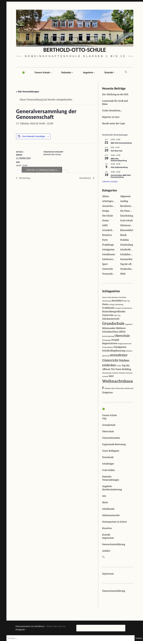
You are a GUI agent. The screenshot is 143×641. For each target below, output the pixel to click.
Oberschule (108, 431)
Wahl (123, 273)
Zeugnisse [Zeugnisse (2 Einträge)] (107, 392)
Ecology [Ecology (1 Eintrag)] (111, 304)
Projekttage (108, 244)
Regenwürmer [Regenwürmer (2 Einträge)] (110, 343)
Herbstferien (85, 178)
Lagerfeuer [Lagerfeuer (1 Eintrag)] (128, 324)
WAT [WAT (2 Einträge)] (111, 376)
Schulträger (108, 463)
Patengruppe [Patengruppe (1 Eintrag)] (106, 340)
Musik (123, 235)
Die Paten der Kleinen (131, 210)
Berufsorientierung (130, 205)
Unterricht (107, 268)
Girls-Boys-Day (116, 151)
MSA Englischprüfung (119, 167)
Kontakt (108, 72)
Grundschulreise (110, 230)
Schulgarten (108, 249)
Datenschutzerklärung (113, 544)
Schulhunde (108, 508)
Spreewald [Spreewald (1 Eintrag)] (105, 356)
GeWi (105, 225)
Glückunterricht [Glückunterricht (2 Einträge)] (110, 318)
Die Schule (107, 215)
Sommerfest (126, 259)
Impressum (108, 537)
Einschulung (126, 215)
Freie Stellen (108, 470)
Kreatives (107, 235)
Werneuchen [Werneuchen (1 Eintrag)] (120, 388)
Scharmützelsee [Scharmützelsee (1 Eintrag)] (107, 347)
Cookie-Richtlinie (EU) (115, 629)
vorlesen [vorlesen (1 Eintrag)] (105, 376)
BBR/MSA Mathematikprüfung (119, 160)
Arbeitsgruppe (109, 201)
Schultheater (108, 254)
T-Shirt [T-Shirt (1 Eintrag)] (118, 366)
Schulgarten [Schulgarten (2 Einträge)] (119, 346)
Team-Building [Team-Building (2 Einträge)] (123, 369)
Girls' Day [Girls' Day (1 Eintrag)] (117, 315)
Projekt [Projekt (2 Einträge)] (115, 339)
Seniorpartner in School (114, 521)
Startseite (94, 626)
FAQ (104, 418)
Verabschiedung (128, 268)
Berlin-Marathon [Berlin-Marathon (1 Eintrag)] (113, 297)
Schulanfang (126, 244)
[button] (126, 72)
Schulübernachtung (130, 254)
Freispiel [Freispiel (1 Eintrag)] (118, 308)
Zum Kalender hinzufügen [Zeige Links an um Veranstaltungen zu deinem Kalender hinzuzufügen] (33, 136)
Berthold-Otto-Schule (74, 50)
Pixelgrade (20, 629)
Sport (105, 264)
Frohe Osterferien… (112, 110)
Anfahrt (106, 550)
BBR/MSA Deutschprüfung (121, 143)
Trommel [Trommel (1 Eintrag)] (115, 373)
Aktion (105, 196)
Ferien (105, 220)
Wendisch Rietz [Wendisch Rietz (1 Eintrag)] (110, 388)
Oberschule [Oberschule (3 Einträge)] (122, 336)
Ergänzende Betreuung (114, 444)
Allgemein (125, 196)
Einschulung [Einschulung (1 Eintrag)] (119, 304)
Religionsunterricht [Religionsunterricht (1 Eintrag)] (124, 344)
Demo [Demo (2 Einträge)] (105, 304)
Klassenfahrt (126, 230)
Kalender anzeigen (110, 181)
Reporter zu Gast (110, 116)
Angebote (88, 72)
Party (105, 239)
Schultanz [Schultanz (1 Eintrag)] (129, 351)
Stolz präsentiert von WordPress (30, 626)
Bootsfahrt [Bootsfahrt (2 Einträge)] (117, 300)
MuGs (105, 502)
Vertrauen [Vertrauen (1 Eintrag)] (128, 373)
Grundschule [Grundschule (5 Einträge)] (113, 323)
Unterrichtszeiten (111, 437)
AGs (104, 495)
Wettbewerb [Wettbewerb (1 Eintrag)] (129, 388)
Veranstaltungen (110, 479)
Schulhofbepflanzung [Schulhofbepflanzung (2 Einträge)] (113, 350)
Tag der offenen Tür (130, 264)
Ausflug (124, 201)
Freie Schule (126, 220)
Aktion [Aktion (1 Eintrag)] (104, 297)
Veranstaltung (109, 273)
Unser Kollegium (110, 450)
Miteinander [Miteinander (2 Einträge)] (109, 328)
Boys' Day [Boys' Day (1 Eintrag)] (126, 301)
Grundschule (108, 424)
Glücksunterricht (129, 225)
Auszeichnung (109, 205)
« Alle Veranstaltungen (27, 92)
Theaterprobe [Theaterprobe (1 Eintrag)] (106, 373)
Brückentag (25, 178)
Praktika (124, 239)
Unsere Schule (42, 72)
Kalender (66, 72)
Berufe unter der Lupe (113, 123)
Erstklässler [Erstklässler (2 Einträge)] (108, 307)
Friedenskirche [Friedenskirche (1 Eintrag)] (127, 308)
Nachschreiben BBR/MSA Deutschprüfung (121, 176)
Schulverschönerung (112, 259)
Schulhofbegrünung (130, 249)
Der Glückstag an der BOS (115, 94)
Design (105, 210)
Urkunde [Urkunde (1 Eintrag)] (122, 373)
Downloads (108, 457)
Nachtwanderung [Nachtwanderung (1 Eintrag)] (108, 336)
